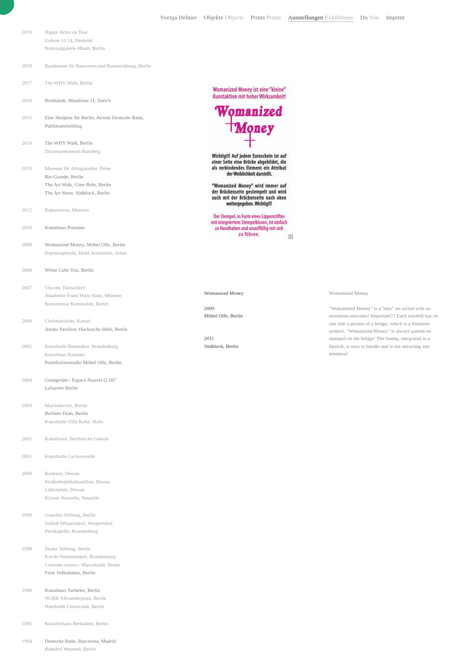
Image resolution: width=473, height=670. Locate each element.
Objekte (223, 17)
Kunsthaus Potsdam (65, 227)
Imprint (395, 17)
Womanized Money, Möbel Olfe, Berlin (85, 244)
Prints (266, 17)
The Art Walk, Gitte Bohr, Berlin (78, 184)
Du (369, 17)
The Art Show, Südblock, (71, 192)
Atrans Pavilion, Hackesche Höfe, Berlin (86, 329)
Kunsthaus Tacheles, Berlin (72, 590)
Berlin (103, 192)
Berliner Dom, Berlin (66, 413)
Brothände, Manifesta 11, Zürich (78, 100)
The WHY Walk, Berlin (68, 143)
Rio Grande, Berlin (64, 176)
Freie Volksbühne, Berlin (70, 572)
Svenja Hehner (178, 17)
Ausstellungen (320, 17)
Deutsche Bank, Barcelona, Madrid (80, 641)
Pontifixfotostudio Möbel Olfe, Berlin (83, 362)
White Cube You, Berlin (69, 270)
